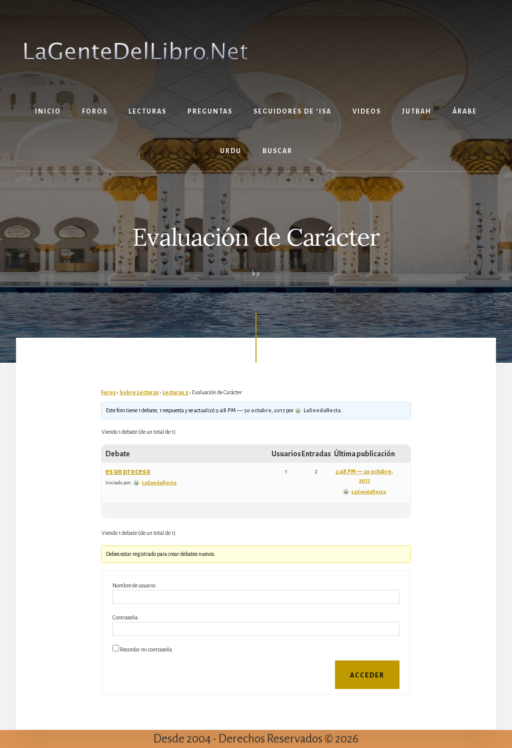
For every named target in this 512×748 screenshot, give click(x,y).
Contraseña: (125, 617)
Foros (108, 392)
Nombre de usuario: (134, 585)
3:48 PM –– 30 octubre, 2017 (250, 410)
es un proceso (128, 471)
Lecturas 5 (175, 392)
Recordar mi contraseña (146, 649)
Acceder (367, 675)
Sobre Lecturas (139, 392)
